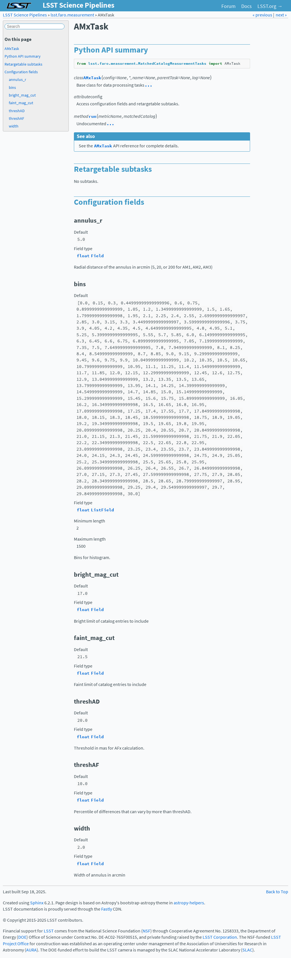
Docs (246, 6)
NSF (146, 931)
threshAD (17, 111)
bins (12, 87)
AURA (31, 950)
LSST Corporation (220, 937)
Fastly (106, 909)
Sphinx (36, 903)
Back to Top (277, 892)
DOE (22, 937)
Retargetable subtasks (23, 64)
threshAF (16, 118)
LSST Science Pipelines (25, 15)
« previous (263, 15)
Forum (228, 6)
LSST (49, 931)
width (13, 126)
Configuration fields (21, 72)
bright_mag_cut (22, 95)
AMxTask (12, 48)
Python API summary (23, 56)
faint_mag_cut (21, 103)
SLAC (247, 950)
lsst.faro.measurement (72, 15)
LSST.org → (269, 6)
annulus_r (17, 79)
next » (281, 15)
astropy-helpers (189, 903)
